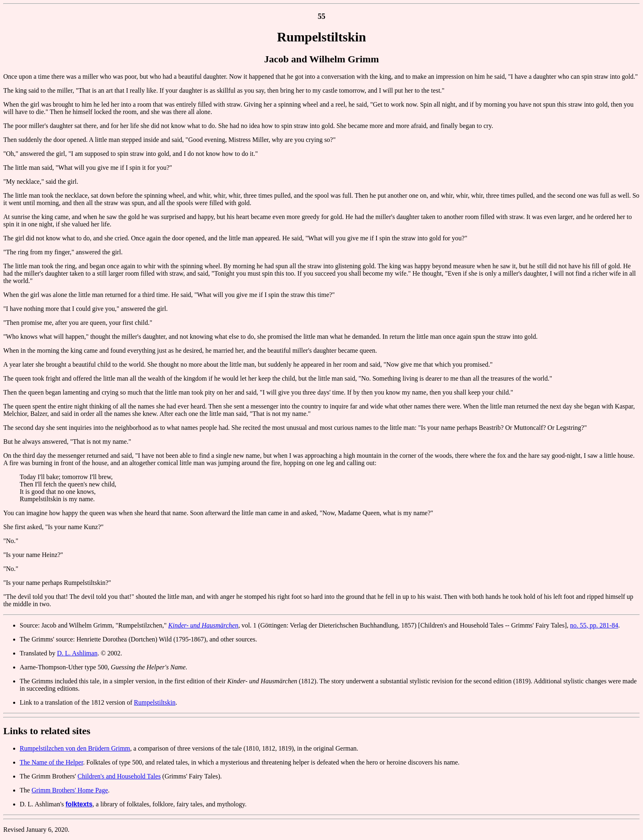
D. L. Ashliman (77, 653)
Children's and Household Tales (119, 776)
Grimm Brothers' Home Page (70, 790)
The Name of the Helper (51, 762)
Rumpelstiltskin (155, 702)
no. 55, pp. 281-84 (594, 625)
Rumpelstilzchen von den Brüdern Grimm (75, 748)
